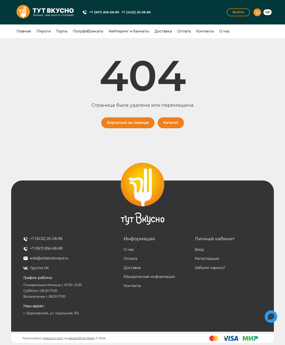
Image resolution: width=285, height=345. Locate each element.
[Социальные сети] (271, 316)
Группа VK (39, 268)
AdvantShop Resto (81, 338)
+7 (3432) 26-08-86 (136, 12)
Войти (238, 12)
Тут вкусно (142, 194)
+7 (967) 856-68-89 (104, 12)
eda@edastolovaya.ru (49, 258)
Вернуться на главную (128, 122)
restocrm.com (53, 338)
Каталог (170, 122)
